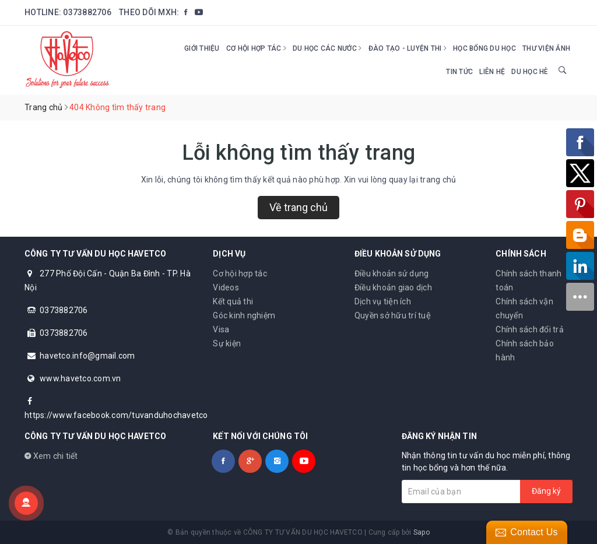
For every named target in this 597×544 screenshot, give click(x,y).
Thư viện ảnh (546, 48)
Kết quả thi (233, 301)
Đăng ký (546, 491)
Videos (226, 287)
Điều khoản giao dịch (393, 287)
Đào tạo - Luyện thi (407, 48)
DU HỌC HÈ (529, 72)
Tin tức (459, 72)
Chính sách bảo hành (525, 350)
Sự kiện (227, 343)
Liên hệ (492, 72)
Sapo (421, 532)
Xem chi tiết (51, 456)
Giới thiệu (202, 48)
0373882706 (87, 12)
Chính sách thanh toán (528, 280)
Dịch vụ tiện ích (382, 301)
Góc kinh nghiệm (244, 315)
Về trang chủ (298, 207)
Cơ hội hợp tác (256, 48)
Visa (221, 329)
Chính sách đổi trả (530, 329)
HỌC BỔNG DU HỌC (484, 48)
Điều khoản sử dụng (391, 273)
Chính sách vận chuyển (524, 308)
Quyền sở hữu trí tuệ (392, 315)
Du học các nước (327, 48)
